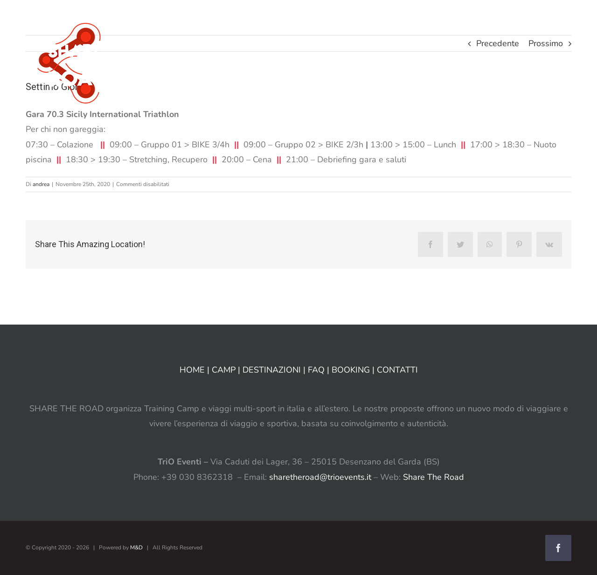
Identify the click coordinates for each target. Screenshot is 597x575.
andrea (41, 184)
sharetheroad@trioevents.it (320, 477)
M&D (136, 547)
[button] (545, 17)
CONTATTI (397, 369)
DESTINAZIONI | (275, 369)
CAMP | (227, 369)
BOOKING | (354, 369)
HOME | (196, 369)
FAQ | (320, 369)
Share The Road (433, 477)
